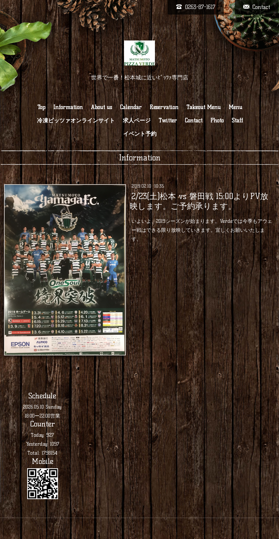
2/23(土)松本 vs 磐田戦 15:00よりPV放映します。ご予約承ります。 (199, 201)
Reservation (164, 107)
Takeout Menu (203, 107)
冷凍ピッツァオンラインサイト (76, 120)
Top (41, 107)
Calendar (131, 107)
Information (68, 107)
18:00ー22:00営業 (42, 416)
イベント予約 (139, 133)
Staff (237, 120)
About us (101, 107)
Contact (193, 120)
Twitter (168, 120)
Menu (235, 107)
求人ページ (137, 120)
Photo (217, 120)
